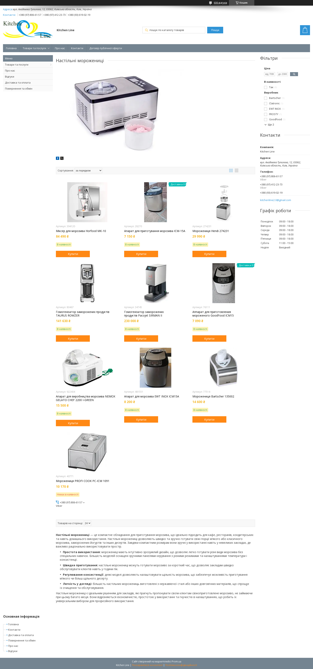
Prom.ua (176, 661)
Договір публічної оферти (105, 48)
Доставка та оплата (18, 82)
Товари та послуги (34, 48)
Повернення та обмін (18, 88)
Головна (11, 48)
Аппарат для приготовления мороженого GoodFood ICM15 (213, 313)
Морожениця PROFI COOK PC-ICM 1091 (82, 481)
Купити (73, 254)
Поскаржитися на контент (147, 665)
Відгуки (9, 76)
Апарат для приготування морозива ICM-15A (154, 231)
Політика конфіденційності (181, 665)
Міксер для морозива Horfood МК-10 (81, 231)
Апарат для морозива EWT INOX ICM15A (151, 396)
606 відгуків (220, 2)
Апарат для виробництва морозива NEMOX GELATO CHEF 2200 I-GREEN (85, 398)
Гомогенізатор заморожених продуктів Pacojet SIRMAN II (144, 313)
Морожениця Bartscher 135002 (213, 396)
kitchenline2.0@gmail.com (275, 200)
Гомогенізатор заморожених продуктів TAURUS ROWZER (82, 313)
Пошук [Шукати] (215, 30)
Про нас (60, 48)
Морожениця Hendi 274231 (210, 231)
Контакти (77, 48)
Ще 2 (271, 124)
